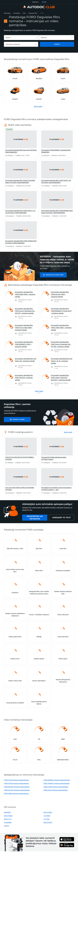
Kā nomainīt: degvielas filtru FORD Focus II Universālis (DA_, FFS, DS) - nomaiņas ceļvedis (61, 344)
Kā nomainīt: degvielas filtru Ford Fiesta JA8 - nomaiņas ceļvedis (25, 360)
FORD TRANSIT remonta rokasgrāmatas (56, 783)
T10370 (6, 826)
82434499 (7, 812)
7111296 (46, 819)
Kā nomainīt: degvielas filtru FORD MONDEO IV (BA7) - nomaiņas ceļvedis (24, 344)
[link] (21, 143)
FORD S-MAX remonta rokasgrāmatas (16, 793)
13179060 (46, 816)
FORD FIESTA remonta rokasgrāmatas (16, 783)
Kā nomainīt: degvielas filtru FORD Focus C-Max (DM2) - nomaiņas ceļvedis (24, 327)
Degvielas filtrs (33, 13)
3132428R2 (8, 822)
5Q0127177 (8, 819)
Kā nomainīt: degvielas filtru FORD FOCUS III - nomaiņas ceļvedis (24, 377)
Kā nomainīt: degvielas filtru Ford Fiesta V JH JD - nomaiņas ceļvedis (61, 361)
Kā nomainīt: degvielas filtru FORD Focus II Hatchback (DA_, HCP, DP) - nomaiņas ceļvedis (25, 311)
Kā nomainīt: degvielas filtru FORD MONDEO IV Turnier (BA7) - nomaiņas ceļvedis (61, 311)
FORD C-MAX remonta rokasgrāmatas (55, 787)
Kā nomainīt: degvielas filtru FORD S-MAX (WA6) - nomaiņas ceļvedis (25, 294)
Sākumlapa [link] (7, 13)
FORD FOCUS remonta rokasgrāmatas (16, 780)
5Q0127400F (47, 812)
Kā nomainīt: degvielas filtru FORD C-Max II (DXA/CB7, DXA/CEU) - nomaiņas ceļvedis (61, 377)
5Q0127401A (47, 822)
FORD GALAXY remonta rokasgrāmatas (17, 790)
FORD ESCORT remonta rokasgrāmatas (17, 787)
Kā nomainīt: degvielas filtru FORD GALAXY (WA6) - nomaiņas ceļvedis (60, 294)
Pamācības (16, 13)
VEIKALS (35, 2)
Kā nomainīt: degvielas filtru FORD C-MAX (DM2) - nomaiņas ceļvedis (61, 327)
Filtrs (24, 13)
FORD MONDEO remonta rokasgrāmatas (56, 780)
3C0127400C (8, 816)
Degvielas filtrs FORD (55, 275)
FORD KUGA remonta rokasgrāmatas (55, 790)
